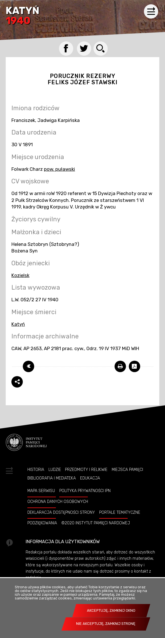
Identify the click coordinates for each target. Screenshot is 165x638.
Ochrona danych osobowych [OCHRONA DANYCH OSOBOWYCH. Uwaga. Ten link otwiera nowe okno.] (57, 501)
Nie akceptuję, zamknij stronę (105, 623)
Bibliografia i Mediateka (51, 478)
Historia (35, 469)
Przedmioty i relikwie (86, 469)
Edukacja (90, 478)
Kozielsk (20, 275)
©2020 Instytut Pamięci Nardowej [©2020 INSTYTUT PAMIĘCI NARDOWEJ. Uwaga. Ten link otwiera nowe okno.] (95, 523)
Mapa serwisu (41, 490)
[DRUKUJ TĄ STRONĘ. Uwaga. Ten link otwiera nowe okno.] (120, 366)
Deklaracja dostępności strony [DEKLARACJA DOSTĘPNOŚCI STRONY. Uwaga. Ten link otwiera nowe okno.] (61, 512)
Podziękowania (42, 523)
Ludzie (54, 469)
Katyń (22, 16)
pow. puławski (59, 169)
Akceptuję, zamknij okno (111, 610)
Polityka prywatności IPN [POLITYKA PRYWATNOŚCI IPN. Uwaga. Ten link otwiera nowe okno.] (85, 490)
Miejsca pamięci (127, 469)
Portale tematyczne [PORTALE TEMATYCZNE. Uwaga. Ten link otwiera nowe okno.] (119, 512)
